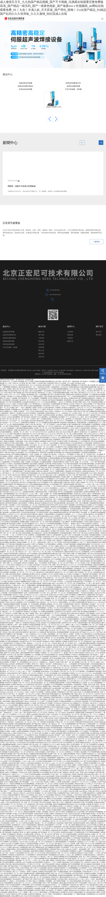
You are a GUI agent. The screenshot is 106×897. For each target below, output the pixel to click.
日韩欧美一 (22, 411)
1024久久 (54, 437)
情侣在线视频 (69, 784)
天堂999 (64, 886)
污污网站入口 (72, 596)
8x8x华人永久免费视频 (97, 866)
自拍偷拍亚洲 (80, 583)
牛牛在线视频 (65, 686)
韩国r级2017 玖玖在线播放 (87, 888)
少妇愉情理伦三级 (92, 636)
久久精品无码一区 (14, 877)
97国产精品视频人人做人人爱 (94, 669)
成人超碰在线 (78, 426)
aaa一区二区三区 (59, 557)
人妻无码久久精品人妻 (91, 862)
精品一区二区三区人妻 (67, 583)
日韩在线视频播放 (37, 669)
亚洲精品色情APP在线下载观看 (37, 495)
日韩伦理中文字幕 (85, 538)
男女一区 (29, 432)
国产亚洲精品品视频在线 (87, 398)
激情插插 (68, 471)
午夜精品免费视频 (54, 458)
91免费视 (90, 422)
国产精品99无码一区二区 (84, 475)
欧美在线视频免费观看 (68, 458)
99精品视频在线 (74, 387)
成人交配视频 (101, 638)
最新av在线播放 (9, 441)
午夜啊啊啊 (6, 387)
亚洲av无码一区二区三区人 (23, 883)
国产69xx (51, 394)
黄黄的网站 (24, 422)
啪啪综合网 (70, 394)
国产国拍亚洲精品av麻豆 (97, 623)
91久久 (9, 886)
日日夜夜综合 (74, 510)
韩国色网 (86, 574)
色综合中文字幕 (100, 593)
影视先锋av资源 (9, 740)
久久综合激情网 (40, 615)
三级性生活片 (16, 585)
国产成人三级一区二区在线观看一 (20, 797)
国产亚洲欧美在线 (71, 716)
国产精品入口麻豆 (97, 501)
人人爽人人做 (97, 690)
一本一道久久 (18, 812)
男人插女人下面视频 (10, 398)
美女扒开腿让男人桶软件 (71, 432)
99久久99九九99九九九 (91, 434)
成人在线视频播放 (36, 639)
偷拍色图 (85, 701)
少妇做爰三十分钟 (15, 505)
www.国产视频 (61, 424)
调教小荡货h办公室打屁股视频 (49, 679)
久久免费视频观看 (72, 868)
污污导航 (29, 881)
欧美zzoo (74, 480)
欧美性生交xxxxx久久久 (17, 499)
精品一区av (56, 583)
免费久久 (13, 413)
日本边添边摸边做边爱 (28, 512)
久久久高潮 (66, 761)
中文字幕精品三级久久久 (12, 808)
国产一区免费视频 (41, 394)
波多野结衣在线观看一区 (83, 394)
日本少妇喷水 (81, 890)
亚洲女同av (84, 566)
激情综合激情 (31, 516)
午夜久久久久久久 (47, 896)
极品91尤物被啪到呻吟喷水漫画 (63, 804)
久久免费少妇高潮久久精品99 (10, 581)
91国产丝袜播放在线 (74, 424)
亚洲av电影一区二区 (80, 465)
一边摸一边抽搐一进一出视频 (38, 454)
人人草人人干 (64, 406)
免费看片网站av (38, 726)
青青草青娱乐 (93, 606)
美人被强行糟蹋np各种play (89, 477)
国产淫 (100, 883)
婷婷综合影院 (39, 411)
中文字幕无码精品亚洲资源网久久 (59, 428)
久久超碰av (100, 714)
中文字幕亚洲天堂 (96, 531)
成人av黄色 (15, 557)
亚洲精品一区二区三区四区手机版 (56, 600)
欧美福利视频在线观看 (96, 467)
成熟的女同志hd (65, 443)
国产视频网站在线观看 (52, 847)
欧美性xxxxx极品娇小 (69, 407)
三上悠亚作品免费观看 (93, 858)
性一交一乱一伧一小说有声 (27, 419)
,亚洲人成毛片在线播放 (31, 441)
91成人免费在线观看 (56, 482)
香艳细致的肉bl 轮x (88, 507)
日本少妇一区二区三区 (84, 407)
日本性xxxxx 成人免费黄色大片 (72, 703)
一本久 (26, 443)
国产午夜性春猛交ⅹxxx (72, 767)
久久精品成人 (42, 856)
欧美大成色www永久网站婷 (17, 475)
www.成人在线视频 (16, 602)
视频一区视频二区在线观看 (30, 462)
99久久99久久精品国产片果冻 (10, 868)
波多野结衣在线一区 (25, 385)
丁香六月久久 (36, 552)
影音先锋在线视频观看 (53, 522)
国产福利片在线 (21, 546)
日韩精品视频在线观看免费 (13, 709)
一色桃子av (18, 623)
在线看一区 (20, 523)
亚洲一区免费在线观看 (31, 593)
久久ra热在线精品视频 (74, 881)
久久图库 (43, 409)
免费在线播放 (23, 486)
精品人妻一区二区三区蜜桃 (23, 587)
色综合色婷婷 (79, 860)
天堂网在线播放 (87, 499)
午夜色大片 (79, 404)
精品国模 (84, 752)
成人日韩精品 (29, 737)
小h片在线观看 (57, 729)
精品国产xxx (47, 716)
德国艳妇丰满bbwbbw (22, 435)
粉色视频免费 (4, 520)
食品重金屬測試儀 (20, 370)
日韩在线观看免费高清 (79, 396)
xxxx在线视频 (97, 389)
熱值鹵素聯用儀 (48, 372)
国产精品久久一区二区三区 (11, 473)
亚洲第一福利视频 (23, 649)
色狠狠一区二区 (89, 688)
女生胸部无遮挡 (31, 482)
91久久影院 (93, 473)
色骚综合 (66, 772)
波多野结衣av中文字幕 (69, 623)
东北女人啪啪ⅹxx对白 (11, 686)
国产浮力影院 (60, 812)
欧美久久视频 (100, 583)
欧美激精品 (54, 488)
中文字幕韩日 (75, 557)
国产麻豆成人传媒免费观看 (47, 757)
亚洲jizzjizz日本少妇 (27, 776)
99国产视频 (63, 636)
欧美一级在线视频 (88, 780)
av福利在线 (86, 471)
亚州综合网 (6, 851)
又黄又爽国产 (65, 522)
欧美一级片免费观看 (58, 591)
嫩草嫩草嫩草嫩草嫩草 (65, 493)
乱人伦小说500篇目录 (63, 769)
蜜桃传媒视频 (68, 894)
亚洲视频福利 (31, 465)
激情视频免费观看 (63, 389)
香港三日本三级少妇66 (80, 533)
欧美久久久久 (64, 546)
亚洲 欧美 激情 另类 (78, 585)
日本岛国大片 (20, 727)
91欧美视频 (69, 426)
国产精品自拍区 (99, 475)
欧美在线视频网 (99, 441)
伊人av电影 (59, 527)
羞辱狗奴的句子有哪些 (15, 538)
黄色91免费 (38, 449)
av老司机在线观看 (28, 823)
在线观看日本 (21, 559)
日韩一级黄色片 (57, 540)
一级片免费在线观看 (30, 568)
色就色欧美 (80, 546)
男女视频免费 (64, 510)
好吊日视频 (66, 838)
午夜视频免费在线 (96, 877)
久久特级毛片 (68, 806)
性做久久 (49, 535)
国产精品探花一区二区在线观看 (28, 398)
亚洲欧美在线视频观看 (11, 437)
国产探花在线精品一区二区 (40, 682)
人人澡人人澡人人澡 (92, 484)
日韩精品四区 (47, 688)
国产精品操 (78, 580)
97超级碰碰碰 (77, 727)
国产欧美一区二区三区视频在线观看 (65, 834)
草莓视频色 (11, 428)
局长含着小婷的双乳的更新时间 (18, 632)
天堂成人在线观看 (96, 559)
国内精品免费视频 (75, 507)
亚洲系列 (49, 647)
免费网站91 (95, 495)
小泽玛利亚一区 (56, 714)
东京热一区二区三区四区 (16, 479)
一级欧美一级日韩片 (45, 664)
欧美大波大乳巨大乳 (14, 748)
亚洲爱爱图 (54, 696)
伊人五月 (56, 851)
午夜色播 (42, 610)
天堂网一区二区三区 (40, 428)
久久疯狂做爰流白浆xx (86, 675)
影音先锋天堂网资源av (37, 421)
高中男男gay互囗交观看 (84, 505)
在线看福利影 (99, 409)
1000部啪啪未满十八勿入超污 (49, 770)
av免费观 (11, 707)
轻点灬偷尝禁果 (66, 419)
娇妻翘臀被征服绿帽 (22, 703)
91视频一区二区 (34, 443)
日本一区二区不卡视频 (96, 624)
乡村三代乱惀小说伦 (58, 649)
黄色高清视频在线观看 (42, 510)
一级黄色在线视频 (43, 561)
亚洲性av (57, 651)
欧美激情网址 (68, 684)
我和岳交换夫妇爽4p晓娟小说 (31, 473)
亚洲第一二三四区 (61, 690)
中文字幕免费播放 (50, 544)
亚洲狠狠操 (57, 587)
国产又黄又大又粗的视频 (73, 469)
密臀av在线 (25, 877)
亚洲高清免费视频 (90, 492)
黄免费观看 (68, 400)
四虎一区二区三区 (30, 490)
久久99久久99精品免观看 (45, 580)
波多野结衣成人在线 (87, 406)
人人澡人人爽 (33, 493)
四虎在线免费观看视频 (77, 486)
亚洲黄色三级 (90, 445)
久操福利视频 (23, 598)
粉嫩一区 (78, 462)
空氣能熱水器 (78, 370)
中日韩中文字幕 (67, 587)
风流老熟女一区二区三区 (29, 505)
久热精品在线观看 (50, 692)
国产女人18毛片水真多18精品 (10, 699)
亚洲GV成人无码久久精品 (82, 493)
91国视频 (49, 881)
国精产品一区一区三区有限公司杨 (72, 598)
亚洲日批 (103, 733)
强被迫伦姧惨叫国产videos (20, 701)
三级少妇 (61, 617)
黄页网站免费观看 (77, 522)
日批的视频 (26, 851)
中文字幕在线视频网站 (49, 402)
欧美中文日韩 (98, 458)
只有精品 (27, 669)
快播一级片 (56, 565)
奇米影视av (44, 699)
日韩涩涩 (63, 613)
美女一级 (8, 853)
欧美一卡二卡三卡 (85, 413)
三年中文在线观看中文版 (31, 602)
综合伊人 (14, 666)
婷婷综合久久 (7, 774)
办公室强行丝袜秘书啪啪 (44, 761)
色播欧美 (96, 785)
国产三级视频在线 (20, 845)
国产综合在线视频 (99, 499)
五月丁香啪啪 (21, 394)
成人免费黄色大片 (81, 740)
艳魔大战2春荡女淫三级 (22, 430)
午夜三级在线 (50, 555)
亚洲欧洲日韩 (81, 595)
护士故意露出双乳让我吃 (75, 537)
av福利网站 (44, 417)
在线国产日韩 (48, 669)
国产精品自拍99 (78, 873)
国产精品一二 (5, 791)
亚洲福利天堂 (92, 465)
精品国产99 (30, 499)
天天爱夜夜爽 (31, 447)
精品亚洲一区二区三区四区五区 (30, 400)
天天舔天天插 (88, 537)
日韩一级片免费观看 (82, 503)
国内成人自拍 (92, 757)
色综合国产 (73, 770)
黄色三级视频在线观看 (97, 490)
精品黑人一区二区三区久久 (11, 422)
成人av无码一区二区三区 (95, 437)
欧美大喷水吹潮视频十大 (71, 542)
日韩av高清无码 (12, 673)
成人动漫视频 (37, 537)
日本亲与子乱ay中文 (85, 555)
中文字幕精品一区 (99, 769)
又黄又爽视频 (90, 613)
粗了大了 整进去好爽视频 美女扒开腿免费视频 (19, 784)
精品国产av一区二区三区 (74, 649)
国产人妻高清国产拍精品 (23, 720)
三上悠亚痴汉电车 (73, 886)
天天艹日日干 (40, 600)
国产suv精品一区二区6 (55, 666)
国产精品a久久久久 (91, 602)
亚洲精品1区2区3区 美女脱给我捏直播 (53, 503)
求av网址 (9, 750)
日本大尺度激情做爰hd (29, 825)
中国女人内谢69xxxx (34, 546)
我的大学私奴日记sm (30, 580)
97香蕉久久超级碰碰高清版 (81, 654)
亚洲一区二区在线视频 (95, 740)
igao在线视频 (63, 596)
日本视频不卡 (71, 454)
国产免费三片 (7, 471)
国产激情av (66, 688)
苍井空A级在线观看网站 (65, 568)
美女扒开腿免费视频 (92, 755)
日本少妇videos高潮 (51, 720)
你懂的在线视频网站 (47, 611)
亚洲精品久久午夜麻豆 (72, 752)
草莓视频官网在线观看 (96, 503)
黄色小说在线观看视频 (17, 469)
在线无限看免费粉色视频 (61, 392)
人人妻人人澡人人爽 (93, 516)
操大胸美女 (60, 415)
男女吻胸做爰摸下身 (10, 493)
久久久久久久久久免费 (8, 696)
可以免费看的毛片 (89, 716)
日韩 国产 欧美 (54, 750)
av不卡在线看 (26, 862)
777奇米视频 (55, 510)
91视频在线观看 (8, 484)
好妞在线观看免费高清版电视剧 (50, 477)
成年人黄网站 (35, 617)
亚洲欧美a (57, 886)
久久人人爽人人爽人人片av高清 (82, 391)
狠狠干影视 (36, 439)
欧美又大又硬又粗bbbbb (46, 407)
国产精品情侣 (76, 471)
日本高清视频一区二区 (49, 456)
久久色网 (10, 434)
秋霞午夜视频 (95, 525)
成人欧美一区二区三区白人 (58, 630)
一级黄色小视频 (5, 716)
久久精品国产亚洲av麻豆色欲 (20, 415)
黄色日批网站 (97, 407)
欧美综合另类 (85, 810)
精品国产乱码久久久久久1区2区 (40, 649)
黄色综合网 (102, 488)
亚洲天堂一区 (37, 527)
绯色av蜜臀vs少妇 (40, 798)
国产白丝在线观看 (82, 473)
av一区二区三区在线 (35, 677)
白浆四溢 (87, 426)
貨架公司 (55, 370)
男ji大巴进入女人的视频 (64, 460)
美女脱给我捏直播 (35, 739)
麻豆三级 (66, 566)
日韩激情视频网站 (40, 709)
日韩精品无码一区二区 (37, 522)
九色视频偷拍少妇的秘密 (57, 417)
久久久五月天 (18, 669)
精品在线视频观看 (36, 406)
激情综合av (72, 890)
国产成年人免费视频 (32, 469)
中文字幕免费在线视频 (84, 679)
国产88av (49, 430)
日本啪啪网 (90, 647)
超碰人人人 (53, 561)
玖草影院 (14, 570)
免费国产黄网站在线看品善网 (94, 400)
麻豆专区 (24, 514)
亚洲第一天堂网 (74, 634)
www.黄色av (83, 791)
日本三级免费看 (93, 707)
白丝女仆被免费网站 (14, 417)
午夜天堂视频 (16, 392)
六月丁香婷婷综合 (34, 404)
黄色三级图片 (35, 435)
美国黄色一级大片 (51, 529)
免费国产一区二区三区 (7, 552)
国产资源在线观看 (30, 836)
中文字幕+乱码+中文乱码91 (39, 497)
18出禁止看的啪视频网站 (51, 533)
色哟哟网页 (82, 479)
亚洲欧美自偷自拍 (30, 740)
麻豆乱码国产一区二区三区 (51, 385)
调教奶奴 (10, 697)
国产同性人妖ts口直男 (74, 692)
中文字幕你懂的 (89, 628)
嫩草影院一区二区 (97, 432)
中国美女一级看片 (87, 389)
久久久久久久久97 (10, 806)
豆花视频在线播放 (26, 426)
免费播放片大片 (17, 750)
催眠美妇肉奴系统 (41, 492)
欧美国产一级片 (18, 561)
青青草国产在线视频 (46, 452)
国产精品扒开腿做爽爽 (55, 400)
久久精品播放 (52, 490)
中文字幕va (101, 520)
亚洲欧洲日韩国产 (84, 415)
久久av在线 (59, 677)
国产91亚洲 (28, 439)
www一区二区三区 (26, 537)
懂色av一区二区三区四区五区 (87, 480)
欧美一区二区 (55, 598)
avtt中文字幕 (44, 595)
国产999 (93, 817)
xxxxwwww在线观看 (10, 787)
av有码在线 (10, 688)
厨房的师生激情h (21, 495)
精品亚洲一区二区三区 (85, 770)
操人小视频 (13, 411)
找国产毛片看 (51, 441)
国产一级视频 (74, 621)
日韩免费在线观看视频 (88, 452)
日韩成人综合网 (67, 435)
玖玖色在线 (46, 406)
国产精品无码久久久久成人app (51, 739)
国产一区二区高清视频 (21, 421)
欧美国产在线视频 (36, 456)
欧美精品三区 (65, 467)
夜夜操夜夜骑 (82, 422)
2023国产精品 (19, 827)
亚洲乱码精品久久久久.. (53, 413)
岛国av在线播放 (40, 752)
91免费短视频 (55, 404)
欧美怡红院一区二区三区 (64, 465)
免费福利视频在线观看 (57, 682)
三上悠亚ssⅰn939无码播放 (50, 443)
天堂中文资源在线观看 (23, 507)
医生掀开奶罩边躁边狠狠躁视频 (80, 495)
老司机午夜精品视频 (99, 550)
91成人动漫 (9, 615)
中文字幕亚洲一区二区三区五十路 (38, 566)
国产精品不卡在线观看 (77, 516)
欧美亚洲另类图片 (44, 437)
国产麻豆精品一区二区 (17, 480)
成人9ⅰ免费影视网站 (57, 471)
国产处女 (91, 553)
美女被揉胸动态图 (70, 527)
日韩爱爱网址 (96, 424)
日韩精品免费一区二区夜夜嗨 (91, 570)
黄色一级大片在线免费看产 (34, 391)
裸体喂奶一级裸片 (32, 407)
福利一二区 (50, 615)
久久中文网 (57, 435)
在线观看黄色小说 (86, 656)
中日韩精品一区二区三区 (85, 458)
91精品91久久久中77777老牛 (59, 789)
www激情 (34, 714)
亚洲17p (26, 406)
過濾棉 (97, 370)
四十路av (35, 735)
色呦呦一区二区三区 (29, 542)
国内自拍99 (70, 503)
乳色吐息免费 (91, 638)
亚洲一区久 (41, 555)
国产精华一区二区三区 (58, 593)
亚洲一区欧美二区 (23, 606)
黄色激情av (46, 821)
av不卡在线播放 (43, 482)
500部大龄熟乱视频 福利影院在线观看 (44, 866)
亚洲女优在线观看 (62, 776)
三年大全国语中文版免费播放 (9, 522)
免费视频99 (69, 812)
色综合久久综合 (18, 595)
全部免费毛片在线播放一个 (65, 514)
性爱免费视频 (52, 875)
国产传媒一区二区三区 (61, 853)
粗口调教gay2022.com (21, 484)
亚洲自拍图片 (66, 782)
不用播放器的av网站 (16, 490)
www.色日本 (81, 445)
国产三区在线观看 (72, 479)
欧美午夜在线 (23, 467)
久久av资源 (4, 761)
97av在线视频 (13, 705)
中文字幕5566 (9, 544)
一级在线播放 (82, 849)
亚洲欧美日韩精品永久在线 (32, 623)
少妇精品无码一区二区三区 (36, 475)
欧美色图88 (28, 726)
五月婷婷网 (27, 735)
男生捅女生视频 (30, 471)
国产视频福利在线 (39, 847)
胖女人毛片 (21, 600)
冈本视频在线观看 (80, 437)
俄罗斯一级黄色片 (21, 858)
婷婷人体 (23, 619)
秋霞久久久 (98, 422)
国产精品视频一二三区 (34, 589)
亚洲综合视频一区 (89, 649)
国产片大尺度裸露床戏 (55, 628)
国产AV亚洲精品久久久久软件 (52, 449)
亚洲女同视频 (26, 533)
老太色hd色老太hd (22, 460)
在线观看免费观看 (85, 550)
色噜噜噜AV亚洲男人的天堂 (31, 574)
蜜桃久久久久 (32, 467)
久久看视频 (92, 782)
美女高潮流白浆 (36, 533)
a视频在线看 (68, 540)
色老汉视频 (33, 464)
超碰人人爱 (51, 460)
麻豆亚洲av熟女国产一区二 (28, 387)
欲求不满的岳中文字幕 (7, 443)
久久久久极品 (4, 499)
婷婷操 (2, 770)
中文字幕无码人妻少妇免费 (87, 385)
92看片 (18, 767)
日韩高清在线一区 (52, 570)
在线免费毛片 (34, 699)
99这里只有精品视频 (12, 800)
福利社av (45, 724)
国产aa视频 (90, 411)
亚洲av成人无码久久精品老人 (64, 795)
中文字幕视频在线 (76, 589)
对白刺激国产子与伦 (61, 580)
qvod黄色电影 (57, 688)
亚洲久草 (38, 845)
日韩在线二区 (66, 413)
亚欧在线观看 (81, 828)
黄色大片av (74, 555)
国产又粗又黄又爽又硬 (29, 392)
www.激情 (84, 535)
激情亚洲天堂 (12, 892)
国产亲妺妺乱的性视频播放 (71, 452)
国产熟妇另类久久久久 (31, 656)
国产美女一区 (13, 694)
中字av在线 (90, 610)
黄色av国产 (38, 658)
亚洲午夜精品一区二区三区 (57, 563)
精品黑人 (20, 834)
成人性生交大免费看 (12, 843)
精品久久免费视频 (11, 772)
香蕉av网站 (57, 686)
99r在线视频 (9, 608)
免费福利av (89, 860)
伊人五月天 (33, 434)
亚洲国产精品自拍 (81, 658)
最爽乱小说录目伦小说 (26, 705)
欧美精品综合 (93, 626)
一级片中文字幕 (31, 480)
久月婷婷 (55, 538)
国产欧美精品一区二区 (11, 873)
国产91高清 (4, 505)
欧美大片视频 (7, 793)
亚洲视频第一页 (71, 421)
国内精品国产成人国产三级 (62, 535)
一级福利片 (52, 662)
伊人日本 (47, 445)
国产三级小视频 (80, 636)
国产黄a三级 (17, 533)
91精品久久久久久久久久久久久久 (81, 673)
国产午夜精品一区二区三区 (84, 572)
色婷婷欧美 (29, 449)
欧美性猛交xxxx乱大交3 (66, 456)
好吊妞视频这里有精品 (8, 735)
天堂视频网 (83, 621)
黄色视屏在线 (98, 557)
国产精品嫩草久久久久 (31, 523)
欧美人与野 (3, 452)
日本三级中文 (63, 634)
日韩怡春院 (15, 400)
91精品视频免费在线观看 (51, 589)
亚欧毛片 (78, 604)
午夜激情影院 (55, 387)
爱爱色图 (72, 546)
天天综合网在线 (98, 555)
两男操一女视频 (13, 456)
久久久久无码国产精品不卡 (16, 576)
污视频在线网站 (68, 845)
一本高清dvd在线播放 (87, 593)
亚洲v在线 (91, 658)
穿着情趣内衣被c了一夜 (20, 759)
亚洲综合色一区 (85, 432)
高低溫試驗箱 (70, 370)
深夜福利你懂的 (82, 623)
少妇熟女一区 (46, 546)
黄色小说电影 (95, 686)
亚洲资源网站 (29, 510)
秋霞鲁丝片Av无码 (23, 413)
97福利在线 (25, 434)
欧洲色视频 (30, 394)
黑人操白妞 (38, 424)
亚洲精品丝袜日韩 (43, 696)
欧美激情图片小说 (77, 761)
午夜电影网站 (25, 885)
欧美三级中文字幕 (80, 411)
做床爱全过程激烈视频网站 (59, 507)
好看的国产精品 (55, 849)
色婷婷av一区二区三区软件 (64, 411)
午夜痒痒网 (91, 396)
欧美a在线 (49, 610)
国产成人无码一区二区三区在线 (80, 497)
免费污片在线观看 (30, 561)
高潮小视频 (19, 443)
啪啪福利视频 (62, 866)
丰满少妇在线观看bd (24, 838)
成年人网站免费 (40, 499)
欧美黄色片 (37, 565)
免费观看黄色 (26, 711)
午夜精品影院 (96, 493)
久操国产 (70, 610)
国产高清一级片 (42, 490)
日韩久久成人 (92, 883)
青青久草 (85, 606)
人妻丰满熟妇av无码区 (55, 806)
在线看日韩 (43, 875)
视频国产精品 (41, 647)
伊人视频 (26, 583)
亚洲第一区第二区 (72, 735)
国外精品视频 (65, 651)
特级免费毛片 (91, 793)
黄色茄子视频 (77, 402)
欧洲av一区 (94, 813)
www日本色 (98, 540)
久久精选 (74, 518)
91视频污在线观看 (64, 499)
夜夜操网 (77, 477)
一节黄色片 (100, 450)
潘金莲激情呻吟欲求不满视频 (30, 653)
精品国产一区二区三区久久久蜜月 (30, 694)
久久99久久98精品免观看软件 (70, 619)
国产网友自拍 (36, 724)
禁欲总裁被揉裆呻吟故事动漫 (39, 484)
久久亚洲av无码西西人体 (22, 396)
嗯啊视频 (74, 385)
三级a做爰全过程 (67, 576)
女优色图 (49, 701)
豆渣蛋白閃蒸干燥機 (88, 370)
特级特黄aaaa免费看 (98, 394)
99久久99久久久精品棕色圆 (35, 479)
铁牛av (68, 557)
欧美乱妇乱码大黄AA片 (79, 787)
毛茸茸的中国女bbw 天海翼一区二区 (31, 718)
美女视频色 (64, 748)
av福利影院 (29, 645)
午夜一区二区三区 (24, 682)
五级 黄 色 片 (99, 587)
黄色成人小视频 (49, 782)
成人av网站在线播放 (76, 434)
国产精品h (40, 836)
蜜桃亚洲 (41, 825)
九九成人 (49, 392)
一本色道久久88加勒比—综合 (36, 651)
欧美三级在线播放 (88, 830)
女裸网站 (31, 535)
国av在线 (81, 596)
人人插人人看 (22, 821)
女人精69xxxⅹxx (12, 486)
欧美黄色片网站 (60, 394)
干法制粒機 (49, 370)
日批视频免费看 (40, 535)
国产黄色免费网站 (97, 561)
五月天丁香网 (47, 894)
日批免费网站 (18, 656)
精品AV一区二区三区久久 (18, 566)
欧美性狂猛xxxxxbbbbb (7, 664)
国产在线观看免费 (19, 449)
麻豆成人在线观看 (28, 563)
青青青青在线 (8, 643)
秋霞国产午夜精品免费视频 (32, 624)
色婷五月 (22, 793)
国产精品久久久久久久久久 (9, 385)
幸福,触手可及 (24, 641)
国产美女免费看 (28, 520)
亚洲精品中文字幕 (40, 621)
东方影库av (74, 668)
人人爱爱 (58, 782)
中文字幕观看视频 (94, 752)
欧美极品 (47, 797)
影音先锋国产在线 (18, 726)
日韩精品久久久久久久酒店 (24, 565)
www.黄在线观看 (37, 862)
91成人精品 (7, 392)
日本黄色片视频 (22, 404)
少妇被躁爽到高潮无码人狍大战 (88, 699)
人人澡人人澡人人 (22, 671)
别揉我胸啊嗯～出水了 (82, 490)
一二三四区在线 (46, 508)
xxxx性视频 (6, 789)
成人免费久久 (100, 658)
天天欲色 (55, 815)
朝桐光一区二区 (43, 765)
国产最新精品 (15, 488)
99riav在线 (40, 529)
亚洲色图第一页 (84, 531)
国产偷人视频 (7, 817)
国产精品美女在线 (77, 688)
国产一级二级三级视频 (72, 662)
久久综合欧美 (37, 385)
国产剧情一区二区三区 (20, 628)
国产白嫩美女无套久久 (82, 778)
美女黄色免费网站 (90, 450)
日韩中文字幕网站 (70, 595)
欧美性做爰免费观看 (82, 819)
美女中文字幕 (22, 840)
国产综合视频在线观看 (61, 669)
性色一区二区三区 (57, 797)
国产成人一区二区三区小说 (50, 624)
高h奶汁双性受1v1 (74, 488)
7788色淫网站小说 (69, 798)
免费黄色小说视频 (61, 641)
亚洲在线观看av (50, 514)
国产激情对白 (14, 842)
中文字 (71, 490)
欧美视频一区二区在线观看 (77, 430)
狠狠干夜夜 (69, 823)
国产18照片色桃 (91, 456)
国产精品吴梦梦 (74, 512)
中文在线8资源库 (77, 443)
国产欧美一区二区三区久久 (36, 619)
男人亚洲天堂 (64, 770)
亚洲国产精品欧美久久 (90, 589)
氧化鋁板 (29, 370)
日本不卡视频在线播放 (93, 563)
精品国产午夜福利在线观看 (79, 836)
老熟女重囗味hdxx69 (67, 778)
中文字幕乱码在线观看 (34, 578)
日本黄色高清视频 (66, 785)
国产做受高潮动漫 (84, 866)
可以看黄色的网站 (73, 731)
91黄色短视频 (85, 813)
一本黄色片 (66, 711)
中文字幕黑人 (10, 770)
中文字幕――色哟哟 (9, 510)
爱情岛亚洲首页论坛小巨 (73, 552)
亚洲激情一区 (14, 662)
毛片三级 (21, 391)
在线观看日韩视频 (97, 402)
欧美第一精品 (64, 531)
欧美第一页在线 (87, 845)
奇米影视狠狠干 (50, 825)
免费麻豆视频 (87, 469)
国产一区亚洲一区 (49, 677)
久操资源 (71, 636)
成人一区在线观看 (41, 563)
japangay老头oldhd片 (49, 885)
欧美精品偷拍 (10, 445)
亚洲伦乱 (94, 428)
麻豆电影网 (35, 875)
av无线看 (100, 454)
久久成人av (4, 705)
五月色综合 (57, 703)
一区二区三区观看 (27, 658)
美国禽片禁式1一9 (26, 686)
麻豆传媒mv (90, 718)
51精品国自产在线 (79, 802)
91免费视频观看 (100, 697)
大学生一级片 (18, 439)
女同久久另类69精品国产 (20, 639)
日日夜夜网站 (38, 520)
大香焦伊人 (73, 840)
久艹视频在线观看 (37, 396)
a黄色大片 (50, 651)
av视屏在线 (22, 553)
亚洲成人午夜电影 (7, 396)
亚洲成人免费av (61, 705)
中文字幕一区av (45, 593)
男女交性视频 (88, 404)
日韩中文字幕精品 (23, 744)
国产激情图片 (94, 574)
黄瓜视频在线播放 (66, 533)
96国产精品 (6, 681)
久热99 (48, 550)
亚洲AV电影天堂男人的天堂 (47, 808)
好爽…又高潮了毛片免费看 (35, 692)
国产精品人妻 (42, 467)
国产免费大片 (34, 409)
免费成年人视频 (12, 458)
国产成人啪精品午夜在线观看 (90, 864)
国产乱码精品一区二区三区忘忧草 (28, 518)
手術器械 (43, 370)
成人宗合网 (73, 849)
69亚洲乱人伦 (40, 450)
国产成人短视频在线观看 (45, 480)
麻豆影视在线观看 (11, 503)
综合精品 (11, 752)
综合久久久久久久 (10, 394)
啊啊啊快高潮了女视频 (28, 581)
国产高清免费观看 (15, 402)
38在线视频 (73, 707)
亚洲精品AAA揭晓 (60, 610)
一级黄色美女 (7, 712)
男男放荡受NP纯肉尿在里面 (84, 722)
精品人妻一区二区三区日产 (9, 729)
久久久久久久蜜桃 (24, 714)
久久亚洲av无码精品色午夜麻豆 (68, 656)
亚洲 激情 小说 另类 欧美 (56, 787)
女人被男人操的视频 (71, 677)
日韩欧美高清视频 (26, 527)
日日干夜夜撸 (42, 460)
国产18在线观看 (36, 885)
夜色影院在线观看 (79, 823)
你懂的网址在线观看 (61, 840)
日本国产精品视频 (70, 544)
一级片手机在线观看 (83, 615)
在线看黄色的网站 (29, 492)
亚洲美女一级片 (5, 447)
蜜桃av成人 (4, 465)
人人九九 (100, 611)
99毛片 (78, 754)
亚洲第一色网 (75, 843)
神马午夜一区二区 (63, 434)
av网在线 (18, 862)
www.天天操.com (25, 842)
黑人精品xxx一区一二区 (23, 552)
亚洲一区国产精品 (84, 501)
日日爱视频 (75, 675)
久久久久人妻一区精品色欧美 (42, 538)
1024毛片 (33, 701)
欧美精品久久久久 (35, 402)
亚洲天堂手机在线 (74, 813)
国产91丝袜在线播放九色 (50, 654)
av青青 (3, 619)
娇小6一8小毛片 (8, 669)
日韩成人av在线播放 (83, 525)
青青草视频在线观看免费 (88, 387)
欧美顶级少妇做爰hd (34, 763)
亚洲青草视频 (42, 458)
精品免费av (17, 434)
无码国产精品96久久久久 (86, 765)
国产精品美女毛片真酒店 (22, 697)
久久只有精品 (84, 731)
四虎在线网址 (63, 602)
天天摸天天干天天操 (33, 864)
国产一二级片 (20, 407)
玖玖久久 (36, 662)
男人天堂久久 (46, 763)
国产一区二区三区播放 (7, 407)
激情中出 (66, 559)
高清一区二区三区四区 (58, 537)
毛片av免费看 (82, 707)
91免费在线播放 (10, 838)
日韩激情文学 (95, 615)
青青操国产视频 (68, 800)
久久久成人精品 (74, 389)
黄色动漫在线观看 (36, 583)
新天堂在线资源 (47, 645)
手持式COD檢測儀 (59, 372)
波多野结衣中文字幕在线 (63, 611)
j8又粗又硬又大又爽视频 (62, 639)
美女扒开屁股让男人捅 (55, 398)
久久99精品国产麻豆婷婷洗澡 (46, 632)
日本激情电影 (5, 823)
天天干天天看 (57, 761)
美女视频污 (90, 479)
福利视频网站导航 (68, 694)
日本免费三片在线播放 (84, 529)
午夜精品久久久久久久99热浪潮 (82, 540)
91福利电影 (15, 746)
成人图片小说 (99, 718)
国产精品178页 (28, 879)
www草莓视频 (97, 673)
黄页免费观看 (31, 647)
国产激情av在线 (36, 785)
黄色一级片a (67, 391)
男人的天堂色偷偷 (46, 802)
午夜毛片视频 (88, 522)
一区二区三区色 (90, 486)
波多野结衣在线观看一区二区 (28, 458)
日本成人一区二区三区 (46, 843)
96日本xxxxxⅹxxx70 (6, 421)
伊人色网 (6, 574)
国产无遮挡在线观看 (12, 426)
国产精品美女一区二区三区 (57, 737)
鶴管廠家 (11, 370)
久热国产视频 (17, 613)
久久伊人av (31, 707)
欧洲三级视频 (4, 411)
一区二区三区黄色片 (49, 424)
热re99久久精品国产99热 (16, 548)
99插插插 (43, 441)
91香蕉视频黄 (86, 424)
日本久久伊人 (4, 469)
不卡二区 (69, 417)
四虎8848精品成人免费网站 (85, 527)
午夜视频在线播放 (95, 535)
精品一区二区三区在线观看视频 (69, 696)
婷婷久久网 (29, 424)
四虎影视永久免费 (6, 628)
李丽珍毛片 (3, 508)
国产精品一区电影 (48, 527)
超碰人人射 (68, 550)
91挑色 (80, 716)
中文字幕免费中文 (47, 557)
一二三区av (78, 514)
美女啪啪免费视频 (19, 596)
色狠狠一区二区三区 (87, 482)
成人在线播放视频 (6, 595)
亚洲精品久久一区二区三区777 (84, 587)
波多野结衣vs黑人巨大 (33, 576)
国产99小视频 (92, 488)
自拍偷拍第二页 (79, 568)
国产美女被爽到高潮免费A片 (9, 501)
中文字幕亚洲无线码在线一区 (78, 815)
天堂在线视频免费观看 (15, 593)
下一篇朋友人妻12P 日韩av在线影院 (80, 523)
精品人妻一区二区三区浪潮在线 (93, 419)
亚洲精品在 (14, 387)
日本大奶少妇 (95, 544)
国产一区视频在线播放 (44, 419)
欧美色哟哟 (58, 452)
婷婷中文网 (60, 662)
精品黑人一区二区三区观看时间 (28, 570)
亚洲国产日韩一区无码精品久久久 (39, 389)
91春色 (4, 733)
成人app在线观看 (78, 400)
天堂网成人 (72, 615)
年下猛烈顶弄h (77, 419)
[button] (6, 45)
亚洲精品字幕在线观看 (45, 871)
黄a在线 (37, 503)
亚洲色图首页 (89, 712)
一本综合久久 (90, 447)
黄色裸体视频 (22, 660)
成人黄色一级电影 (6, 389)
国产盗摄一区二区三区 (56, 699)
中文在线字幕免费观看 (85, 565)
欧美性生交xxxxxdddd (56, 595)
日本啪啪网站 (99, 628)
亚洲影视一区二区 (35, 422)
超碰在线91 (61, 757)
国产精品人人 (10, 435)
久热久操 (95, 742)
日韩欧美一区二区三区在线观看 (59, 497)
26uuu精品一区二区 (36, 445)
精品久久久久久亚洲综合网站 (15, 531)
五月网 (53, 389)
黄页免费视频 (65, 385)
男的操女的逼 (74, 632)
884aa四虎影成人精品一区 (62, 518)
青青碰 (35, 871)
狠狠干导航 (51, 690)
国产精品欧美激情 (84, 664)
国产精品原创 (25, 417)
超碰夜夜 (14, 660)
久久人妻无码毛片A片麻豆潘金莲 (43, 572)
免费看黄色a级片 (18, 471)
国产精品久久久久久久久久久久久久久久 (91, 518)
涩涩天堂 (52, 812)
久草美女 (10, 464)
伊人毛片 (33, 641)
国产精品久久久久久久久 (69, 565)
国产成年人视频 (40, 525)
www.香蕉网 (39, 548)
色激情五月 (94, 426)
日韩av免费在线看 (90, 520)
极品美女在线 (79, 729)
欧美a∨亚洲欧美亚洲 (71, 398)
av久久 (83, 681)
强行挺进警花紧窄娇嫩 (86, 464)
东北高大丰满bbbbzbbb (68, 473)
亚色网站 (3, 514)
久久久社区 (45, 488)
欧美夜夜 (33, 413)
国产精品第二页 (51, 890)
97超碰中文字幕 (99, 537)
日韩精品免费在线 (59, 462)
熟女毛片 (101, 387)
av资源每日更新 (15, 512)
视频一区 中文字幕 (46, 518)
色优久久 (24, 763)
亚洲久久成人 (4, 566)
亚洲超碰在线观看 (64, 529)
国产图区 (17, 763)
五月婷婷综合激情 (43, 512)
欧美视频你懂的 (74, 406)
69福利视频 (29, 531)
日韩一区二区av (13, 810)
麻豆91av (80, 421)
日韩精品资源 (52, 492)
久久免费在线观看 (68, 740)
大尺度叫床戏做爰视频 (93, 568)
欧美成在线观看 (75, 508)
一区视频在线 (13, 467)
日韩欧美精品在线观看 (88, 619)
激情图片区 (3, 651)
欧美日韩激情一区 (95, 576)
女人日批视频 (45, 598)
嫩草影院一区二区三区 (46, 426)
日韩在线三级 (74, 885)
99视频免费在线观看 (22, 445)
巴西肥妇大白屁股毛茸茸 (87, 735)
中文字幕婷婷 (54, 671)
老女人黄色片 (49, 411)
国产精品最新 (100, 447)
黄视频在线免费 (13, 527)
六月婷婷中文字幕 (17, 406)
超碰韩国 (41, 464)
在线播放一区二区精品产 (49, 617)
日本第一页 (18, 711)
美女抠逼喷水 (17, 879)
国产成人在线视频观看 (65, 492)
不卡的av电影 (77, 780)
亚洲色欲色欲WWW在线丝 (95, 548)
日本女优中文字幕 (92, 430)
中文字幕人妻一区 (21, 707)
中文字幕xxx (4, 668)
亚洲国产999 (55, 531)
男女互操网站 (63, 830)
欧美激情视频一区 (6, 630)
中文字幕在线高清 (86, 634)
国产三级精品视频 (74, 776)
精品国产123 (4, 402)
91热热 (19, 542)
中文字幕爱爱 (80, 671)
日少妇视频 (86, 692)
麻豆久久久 (76, 417)
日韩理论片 (87, 666)
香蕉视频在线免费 (50, 681)
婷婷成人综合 (73, 748)
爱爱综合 (88, 546)
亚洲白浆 (50, 409)
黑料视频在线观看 (34, 508)
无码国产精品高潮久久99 (65, 862)
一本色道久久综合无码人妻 (29, 437)
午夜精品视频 (85, 439)
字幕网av (58, 407)
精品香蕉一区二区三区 (58, 445)
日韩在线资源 (78, 450)
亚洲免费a (24, 677)
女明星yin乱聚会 (57, 464)
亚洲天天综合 (75, 793)
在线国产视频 (60, 469)
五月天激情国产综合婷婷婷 (49, 656)
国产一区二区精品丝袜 (22, 608)
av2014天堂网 (91, 825)
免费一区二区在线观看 (14, 563)
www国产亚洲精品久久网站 (46, 641)
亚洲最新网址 (101, 888)
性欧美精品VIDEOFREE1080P (49, 505)
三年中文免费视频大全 (97, 552)
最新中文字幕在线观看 (54, 798)
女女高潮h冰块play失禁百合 (53, 391)
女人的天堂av (99, 406)
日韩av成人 (19, 568)
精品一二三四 (18, 688)
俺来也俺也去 (72, 422)
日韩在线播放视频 (97, 664)
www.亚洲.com (75, 681)
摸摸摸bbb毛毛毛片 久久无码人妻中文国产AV (22, 765)
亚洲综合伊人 (57, 740)
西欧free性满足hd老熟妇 (62, 480)
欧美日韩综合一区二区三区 (71, 714)
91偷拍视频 (41, 413)
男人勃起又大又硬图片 (35, 486)
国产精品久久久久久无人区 (47, 434)
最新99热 (36, 772)
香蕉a (30, 772)
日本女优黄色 (60, 479)
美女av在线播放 (6, 639)
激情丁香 (82, 447)
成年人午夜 (87, 402)
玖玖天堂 (95, 413)
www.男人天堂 (70, 475)
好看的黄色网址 (64, 538)
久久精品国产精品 (47, 439)
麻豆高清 (33, 632)
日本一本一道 (96, 598)
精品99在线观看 (80, 456)
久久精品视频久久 (64, 508)
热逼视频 (84, 488)
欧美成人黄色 (65, 744)
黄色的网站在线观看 (77, 639)
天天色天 (37, 531)
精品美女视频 (81, 638)
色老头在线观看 (78, 608)
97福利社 (33, 608)
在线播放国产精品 (64, 793)
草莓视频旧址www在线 (22, 544)
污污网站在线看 (28, 834)
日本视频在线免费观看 (90, 449)
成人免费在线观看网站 (17, 424)
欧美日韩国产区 (48, 578)
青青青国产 (32, 840)
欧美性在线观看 (94, 533)
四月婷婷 (97, 553)
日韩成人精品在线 (44, 559)
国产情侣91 (33, 460)
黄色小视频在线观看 (87, 697)
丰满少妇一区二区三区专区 (44, 834)
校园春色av (35, 452)
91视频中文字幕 (75, 499)
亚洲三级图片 (86, 508)
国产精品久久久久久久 (31, 595)
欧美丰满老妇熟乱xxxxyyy (45, 516)
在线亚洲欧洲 (87, 580)
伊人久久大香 (73, 821)
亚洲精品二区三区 (47, 574)
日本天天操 (55, 406)
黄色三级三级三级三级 (20, 389)
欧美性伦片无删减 (11, 682)
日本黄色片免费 (62, 441)
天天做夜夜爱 (71, 842)
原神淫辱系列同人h (70, 415)
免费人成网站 (50, 860)
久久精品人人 (51, 709)
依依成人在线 (64, 589)
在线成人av (22, 465)
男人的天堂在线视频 (23, 780)
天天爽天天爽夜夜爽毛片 (68, 679)
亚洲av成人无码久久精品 (71, 482)
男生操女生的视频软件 (56, 767)
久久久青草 (53, 581)
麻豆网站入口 (101, 817)
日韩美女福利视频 (33, 770)
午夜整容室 (71, 860)
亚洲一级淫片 (24, 456)
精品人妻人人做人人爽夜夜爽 (55, 475)
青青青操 (68, 787)
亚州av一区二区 (39, 550)
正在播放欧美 (11, 834)
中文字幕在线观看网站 (92, 832)
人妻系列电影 (43, 892)
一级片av (60, 402)
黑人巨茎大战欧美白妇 (64, 608)
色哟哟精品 (11, 568)
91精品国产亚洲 (18, 832)
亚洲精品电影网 (71, 445)
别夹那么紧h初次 (88, 514)
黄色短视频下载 (27, 477)
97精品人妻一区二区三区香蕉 (18, 668)
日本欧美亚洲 (86, 871)
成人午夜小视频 (6, 726)
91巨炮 (65, 523)
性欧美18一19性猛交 (28, 450)
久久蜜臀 (96, 677)
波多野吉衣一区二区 (97, 800)
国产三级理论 (25, 699)
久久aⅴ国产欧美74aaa (89, 870)
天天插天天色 (58, 409)
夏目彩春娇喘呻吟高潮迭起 (80, 467)
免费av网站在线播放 (37, 851)
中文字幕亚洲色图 (10, 518)
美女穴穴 (43, 523)
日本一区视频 (11, 621)
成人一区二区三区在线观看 (37, 690)
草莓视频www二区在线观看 (20, 409)
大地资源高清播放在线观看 (24, 428)
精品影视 (7, 406)
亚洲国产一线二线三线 (62, 516)
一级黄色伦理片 (41, 542)
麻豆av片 (75, 550)
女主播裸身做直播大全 (65, 437)
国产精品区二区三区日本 (77, 647)
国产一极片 (18, 624)
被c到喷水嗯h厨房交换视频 (62, 645)
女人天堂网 (48, 540)
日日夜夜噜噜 (100, 445)
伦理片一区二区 (70, 525)
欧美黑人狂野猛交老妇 (72, 697)
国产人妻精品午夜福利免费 (9, 553)
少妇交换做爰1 (71, 737)
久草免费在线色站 (54, 892)
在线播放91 (52, 465)
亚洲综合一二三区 (99, 523)
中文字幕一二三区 (88, 462)
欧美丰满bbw (39, 501)
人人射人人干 (63, 488)
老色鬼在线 (15, 482)
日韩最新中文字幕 (61, 447)
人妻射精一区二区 (19, 432)
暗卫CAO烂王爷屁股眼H (67, 505)
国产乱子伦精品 (26, 748)
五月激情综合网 (79, 832)
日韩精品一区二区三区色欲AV (31, 488)
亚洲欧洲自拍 (9, 720)
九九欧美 (75, 413)
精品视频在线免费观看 (21, 464)
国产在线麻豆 (78, 628)
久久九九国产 (42, 568)
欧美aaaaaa (45, 671)
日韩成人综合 (13, 465)
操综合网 (97, 411)
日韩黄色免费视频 (6, 449)
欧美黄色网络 (78, 492)
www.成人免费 (74, 791)
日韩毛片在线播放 (36, 606)
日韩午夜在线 (48, 718)
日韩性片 (3, 525)
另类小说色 (92, 684)
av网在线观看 (27, 789)
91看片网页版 (66, 759)
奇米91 (35, 426)
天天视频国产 (36, 791)
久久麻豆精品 (45, 404)
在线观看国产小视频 (80, 684)
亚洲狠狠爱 (28, 538)
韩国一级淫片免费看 (53, 619)
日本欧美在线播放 (35, 774)
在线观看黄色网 (31, 727)
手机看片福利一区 (14, 450)
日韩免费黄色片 (57, 894)
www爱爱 (37, 888)
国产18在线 (83, 510)
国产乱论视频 (23, 894)
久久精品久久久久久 (13, 514)
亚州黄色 (86, 703)
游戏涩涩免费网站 (16, 520)
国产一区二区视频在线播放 (38, 787)
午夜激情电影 (48, 520)
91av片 (26, 896)
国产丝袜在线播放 (48, 606)
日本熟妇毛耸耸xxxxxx (95, 460)
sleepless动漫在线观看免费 (50, 473)
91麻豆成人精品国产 (42, 471)
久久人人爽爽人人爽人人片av (70, 624)
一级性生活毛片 (75, 606)
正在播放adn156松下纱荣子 (94, 596)
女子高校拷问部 (29, 684)
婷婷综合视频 (37, 883)
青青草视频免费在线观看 (79, 711)
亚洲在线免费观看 (30, 529)
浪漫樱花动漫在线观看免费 (51, 422)
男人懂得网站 (25, 591)
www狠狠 (25, 402)
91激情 (71, 580)
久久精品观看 (87, 443)
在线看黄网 (38, 688)
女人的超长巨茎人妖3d (21, 497)
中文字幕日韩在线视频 (70, 464)
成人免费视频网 (42, 465)
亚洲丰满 (48, 464)
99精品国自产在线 (34, 628)
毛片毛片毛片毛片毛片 (40, 432)
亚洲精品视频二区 (57, 550)
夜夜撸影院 (57, 439)
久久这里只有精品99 (99, 497)
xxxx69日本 (64, 387)
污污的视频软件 (49, 479)
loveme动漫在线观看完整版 (20, 716)
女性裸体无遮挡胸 (13, 537)
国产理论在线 (81, 724)
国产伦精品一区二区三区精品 (76, 563)
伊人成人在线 (46, 552)
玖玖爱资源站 (15, 462)
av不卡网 (64, 450)
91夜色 (71, 450)
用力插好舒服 (12, 391)
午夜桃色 (10, 711)
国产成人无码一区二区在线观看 (41, 626)
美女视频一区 (85, 512)
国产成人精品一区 (36, 744)
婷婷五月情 (37, 879)
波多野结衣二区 (59, 426)
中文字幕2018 (23, 493)
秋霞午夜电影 (91, 651)
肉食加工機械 (36, 370)
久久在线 (45, 791)
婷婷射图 (64, 422)
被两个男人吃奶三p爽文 (12, 653)
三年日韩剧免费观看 (99, 580)
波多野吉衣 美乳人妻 (55, 432)
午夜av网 (44, 400)
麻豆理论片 (74, 538)
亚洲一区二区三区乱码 (67, 660)
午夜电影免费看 (32, 559)
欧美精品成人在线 (90, 641)
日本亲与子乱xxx (100, 694)
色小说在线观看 (63, 673)
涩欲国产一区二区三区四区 (45, 447)
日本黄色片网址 (100, 464)
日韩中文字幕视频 (37, 544)
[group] (53, 45)
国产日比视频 (43, 733)
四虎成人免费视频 (61, 864)
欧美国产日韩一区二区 (79, 460)
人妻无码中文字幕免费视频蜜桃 (59, 495)
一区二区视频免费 (63, 885)
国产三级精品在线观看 (53, 450)
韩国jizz (23, 819)
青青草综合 (41, 392)
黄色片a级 (60, 709)
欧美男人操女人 (63, 490)
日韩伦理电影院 (5, 660)
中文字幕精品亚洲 (37, 838)
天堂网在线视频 (25, 557)
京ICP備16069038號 (64, 374)
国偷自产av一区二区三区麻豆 (64, 572)
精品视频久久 (96, 840)
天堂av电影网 (74, 566)
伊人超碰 (92, 836)
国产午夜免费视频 (90, 421)
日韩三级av (74, 392)
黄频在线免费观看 (69, 754)
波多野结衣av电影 (51, 501)
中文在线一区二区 (6, 550)
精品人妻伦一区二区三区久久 (55, 421)
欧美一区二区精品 (36, 415)
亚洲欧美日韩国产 (100, 802)
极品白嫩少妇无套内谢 (67, 883)
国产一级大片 (92, 849)
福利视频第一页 (53, 634)
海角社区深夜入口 (63, 486)
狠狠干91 (83, 885)
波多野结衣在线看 (44, 387)
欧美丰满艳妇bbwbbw (85, 677)
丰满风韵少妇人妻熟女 (11, 516)
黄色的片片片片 (58, 755)
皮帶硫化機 (62, 370)
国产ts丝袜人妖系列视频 (16, 452)
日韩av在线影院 (59, 548)
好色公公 (90, 784)
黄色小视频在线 (91, 823)
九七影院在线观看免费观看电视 (52, 845)
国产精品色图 (4, 492)
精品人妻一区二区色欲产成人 (86, 454)
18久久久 (3, 748)
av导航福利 (68, 402)
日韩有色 (33, 731)
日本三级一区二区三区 (88, 662)
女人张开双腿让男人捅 (85, 441)
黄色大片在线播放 (54, 467)
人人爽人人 (101, 428)
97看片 (87, 686)
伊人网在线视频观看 (12, 641)
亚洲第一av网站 (10, 731)
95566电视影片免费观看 (71, 409)
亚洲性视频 (19, 441)
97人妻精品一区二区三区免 (90, 776)
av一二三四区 (64, 621)
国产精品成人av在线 (67, 404)
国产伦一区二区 (56, 821)
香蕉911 (83, 785)
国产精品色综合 (71, 638)
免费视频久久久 (15, 591)
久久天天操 (30, 411)
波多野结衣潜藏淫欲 (6, 430)
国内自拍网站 (22, 503)
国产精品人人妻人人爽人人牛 (79, 559)
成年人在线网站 (100, 765)
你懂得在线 (54, 830)
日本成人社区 (48, 548)
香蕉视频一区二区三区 (17, 572)
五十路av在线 (43, 806)
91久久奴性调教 (80, 804)
